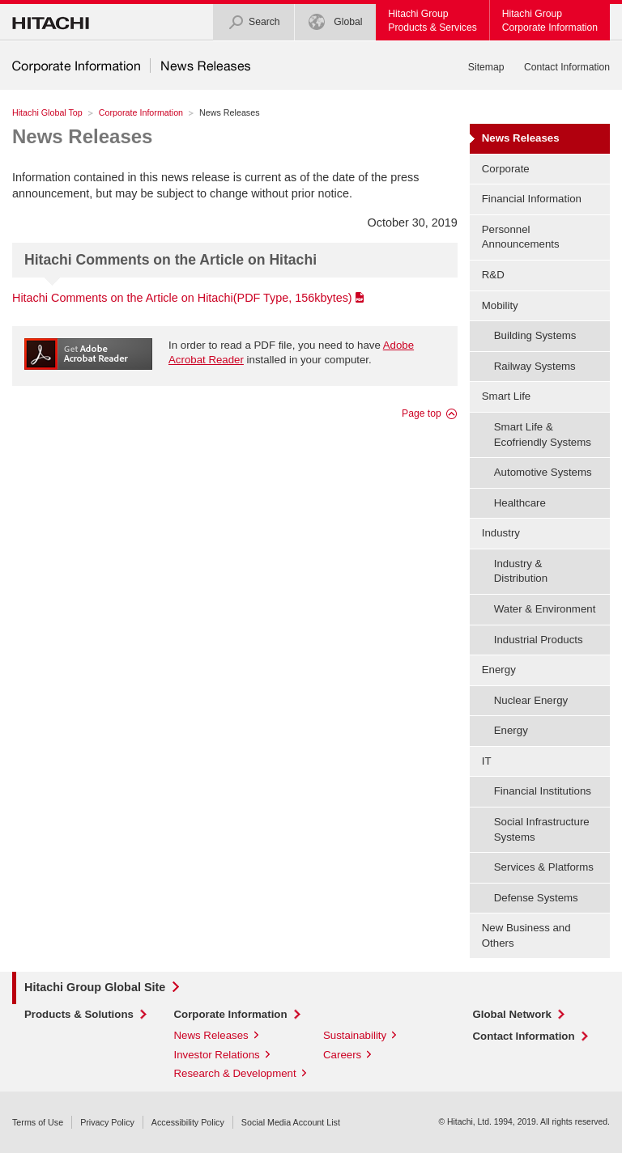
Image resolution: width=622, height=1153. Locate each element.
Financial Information (532, 199)
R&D (493, 275)
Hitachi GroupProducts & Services (432, 20)
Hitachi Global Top (47, 112)
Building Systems (535, 335)
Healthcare (520, 503)
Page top (421, 413)
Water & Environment (545, 609)
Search (254, 22)
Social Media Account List (290, 1122)
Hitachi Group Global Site (94, 987)
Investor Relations (217, 1055)
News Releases (82, 136)
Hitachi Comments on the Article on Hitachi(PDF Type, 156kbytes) (182, 297)
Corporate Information (141, 112)
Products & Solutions (79, 1014)
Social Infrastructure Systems (542, 829)
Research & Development (235, 1073)
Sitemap (486, 67)
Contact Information (567, 67)
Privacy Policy (107, 1122)
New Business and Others (526, 935)
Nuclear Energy (531, 700)
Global (335, 22)
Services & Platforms (544, 867)
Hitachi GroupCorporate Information (550, 20)
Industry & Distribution (520, 571)
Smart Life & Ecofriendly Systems (542, 434)
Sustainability (354, 1035)
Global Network (512, 1014)
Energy (511, 730)
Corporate (506, 169)
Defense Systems (536, 898)
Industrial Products (538, 640)
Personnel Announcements (521, 237)
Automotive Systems (543, 472)
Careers (342, 1055)
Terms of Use (37, 1122)
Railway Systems (535, 366)
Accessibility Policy (187, 1122)
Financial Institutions (542, 791)
